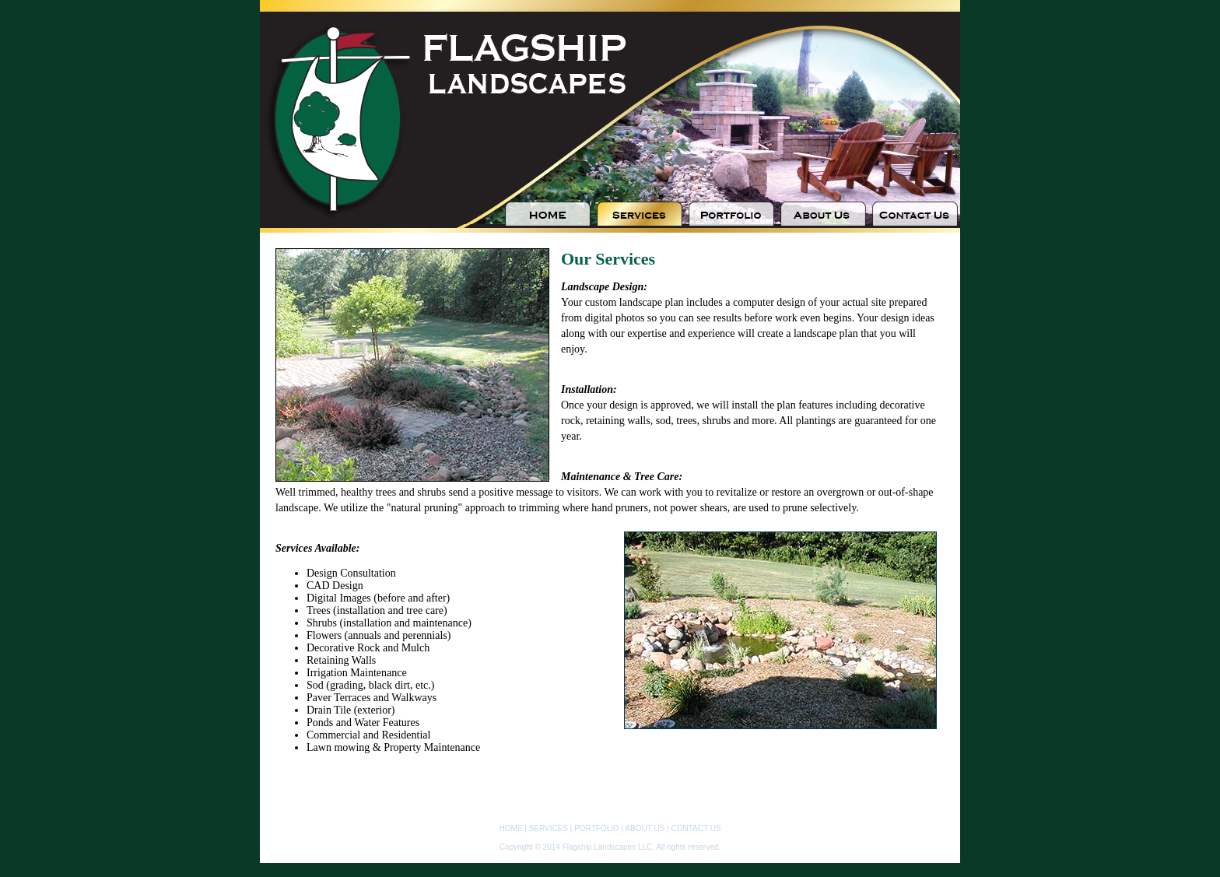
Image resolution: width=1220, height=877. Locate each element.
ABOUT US (644, 828)
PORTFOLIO (596, 828)
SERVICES (548, 828)
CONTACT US (695, 828)
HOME (510, 828)
